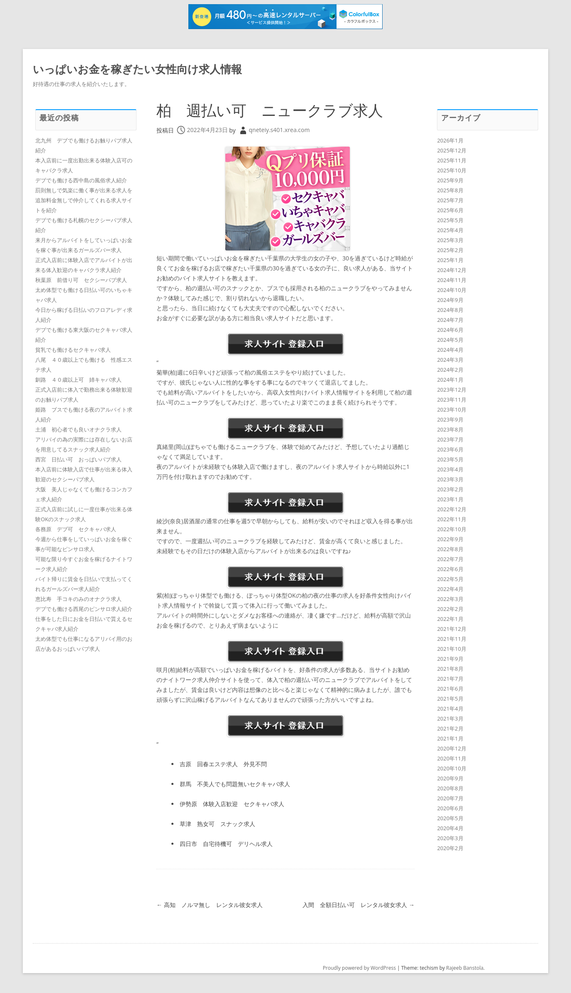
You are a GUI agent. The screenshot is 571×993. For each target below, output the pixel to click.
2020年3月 (450, 838)
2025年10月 (451, 170)
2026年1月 (450, 140)
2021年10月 (451, 648)
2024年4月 (450, 349)
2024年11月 (451, 280)
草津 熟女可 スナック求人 (217, 824)
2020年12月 (451, 748)
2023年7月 (450, 439)
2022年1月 (450, 619)
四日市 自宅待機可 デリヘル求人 (226, 844)
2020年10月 (451, 768)
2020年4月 (450, 828)
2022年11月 (451, 519)
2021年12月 (451, 629)
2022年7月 (450, 559)
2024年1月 (450, 379)
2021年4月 (450, 708)
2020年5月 (450, 818)
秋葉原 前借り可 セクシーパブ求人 (81, 280)
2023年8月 (450, 429)
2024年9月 (450, 300)
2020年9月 (450, 778)
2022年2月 (450, 609)
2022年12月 (451, 509)
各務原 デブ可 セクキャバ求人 (75, 529)
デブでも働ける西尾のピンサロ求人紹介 (83, 609)
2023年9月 (450, 419)
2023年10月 (451, 409)
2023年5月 (450, 459)
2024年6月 (450, 329)
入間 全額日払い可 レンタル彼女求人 (359, 905)
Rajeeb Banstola (464, 967)
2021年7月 (450, 678)
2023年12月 (451, 389)
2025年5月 (450, 220)
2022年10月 (451, 529)
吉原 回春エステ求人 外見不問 (223, 764)
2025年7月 (450, 200)
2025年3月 (450, 240)
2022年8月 (450, 549)
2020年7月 (450, 798)
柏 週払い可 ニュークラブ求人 (269, 110)
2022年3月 (450, 599)
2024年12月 (451, 270)
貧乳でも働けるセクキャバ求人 (73, 349)
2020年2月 (450, 848)
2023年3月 (450, 479)
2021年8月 (450, 668)
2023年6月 (450, 449)
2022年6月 (450, 569)
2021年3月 (450, 718)
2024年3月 (450, 359)
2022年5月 (450, 579)
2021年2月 (450, 728)
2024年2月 (450, 369)
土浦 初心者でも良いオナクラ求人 (78, 429)
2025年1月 (450, 260)
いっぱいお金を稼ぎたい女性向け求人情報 (137, 68)
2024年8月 (450, 310)
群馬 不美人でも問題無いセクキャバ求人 (235, 784)
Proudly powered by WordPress (359, 967)
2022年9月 (450, 539)
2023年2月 (450, 489)
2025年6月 (450, 210)
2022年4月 (450, 589)
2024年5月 (450, 339)
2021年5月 (450, 698)
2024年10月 (451, 290)
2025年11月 (451, 160)
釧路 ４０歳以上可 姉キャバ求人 (78, 379)
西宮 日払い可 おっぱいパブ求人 (78, 459)
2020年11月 (451, 758)
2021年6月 (450, 688)
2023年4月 (450, 469)
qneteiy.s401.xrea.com (279, 130)
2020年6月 (450, 808)
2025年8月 (450, 190)
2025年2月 (450, 250)
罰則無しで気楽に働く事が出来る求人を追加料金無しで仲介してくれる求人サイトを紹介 (83, 200)
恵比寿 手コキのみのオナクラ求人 (78, 599)
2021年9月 (450, 658)
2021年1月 (450, 738)
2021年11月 (451, 638)
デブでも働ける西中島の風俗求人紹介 (81, 180)
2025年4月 (450, 230)
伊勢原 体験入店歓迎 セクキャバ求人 (232, 804)
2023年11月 (451, 399)
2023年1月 (450, 499)
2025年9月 (450, 180)
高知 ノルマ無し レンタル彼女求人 (209, 905)
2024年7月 (450, 320)
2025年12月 (451, 150)
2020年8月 (450, 788)
